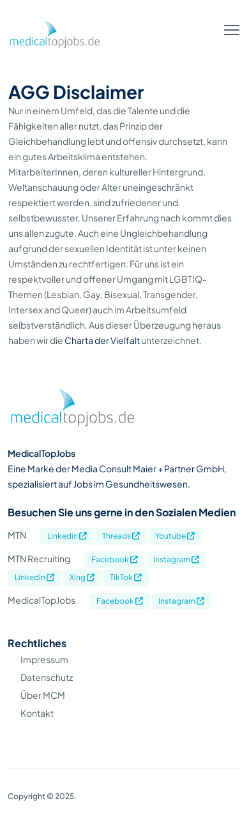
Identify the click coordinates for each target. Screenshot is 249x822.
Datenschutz (46, 677)
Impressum (44, 659)
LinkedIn (34, 577)
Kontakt (37, 713)
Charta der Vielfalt (102, 340)
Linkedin (67, 536)
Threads (121, 536)
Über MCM (42, 695)
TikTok (126, 577)
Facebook (114, 559)
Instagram (176, 559)
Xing (82, 577)
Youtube (175, 536)
